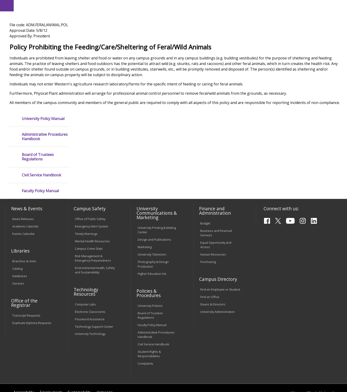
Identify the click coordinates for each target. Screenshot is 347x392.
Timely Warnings (86, 196)
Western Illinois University (74, 20)
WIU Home (85, 47)
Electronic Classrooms (90, 274)
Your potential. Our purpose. (53, 27)
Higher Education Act (152, 236)
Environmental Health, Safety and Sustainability (95, 233)
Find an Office (209, 259)
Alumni (130, 37)
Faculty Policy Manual (40, 134)
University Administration (217, 274)
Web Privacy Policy (104, 376)
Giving (201, 37)
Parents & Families (21, 5)
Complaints (145, 326)
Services (18, 246)
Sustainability (79, 355)
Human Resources (213, 217)
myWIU (260, 5)
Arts (152, 37)
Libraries (179, 5)
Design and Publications (154, 202)
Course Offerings (202, 5)
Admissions (101, 37)
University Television (152, 217)
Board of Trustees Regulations (38, 100)
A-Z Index (244, 5)
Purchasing (208, 225)
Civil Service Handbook (41, 118)
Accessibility (23, 355)
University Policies (150, 268)
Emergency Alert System (91, 189)
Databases (19, 239)
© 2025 (18, 376)
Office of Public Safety (90, 182)
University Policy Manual (43, 62)
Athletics (175, 37)
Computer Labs (85, 267)
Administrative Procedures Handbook (45, 80)
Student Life (229, 37)
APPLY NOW (302, 16)
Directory (226, 5)
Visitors (45, 5)
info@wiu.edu (300, 375)
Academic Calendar (25, 189)
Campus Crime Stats (89, 211)
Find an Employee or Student (220, 252)
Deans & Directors (213, 267)
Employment (51, 355)
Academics (69, 37)
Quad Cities (113, 27)
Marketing (145, 210)
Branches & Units (24, 224)
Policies (104, 47)
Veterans (105, 355)
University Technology (90, 297)
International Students (71, 5)
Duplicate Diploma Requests (31, 285)
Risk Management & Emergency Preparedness (93, 221)
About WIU (38, 37)
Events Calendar (23, 196)
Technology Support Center (94, 289)
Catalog (17, 231)
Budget (205, 186)
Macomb (90, 27)
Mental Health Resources (92, 204)
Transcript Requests (26, 278)
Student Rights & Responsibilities (149, 316)
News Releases (23, 182)
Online (133, 27)
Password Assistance (90, 282)
